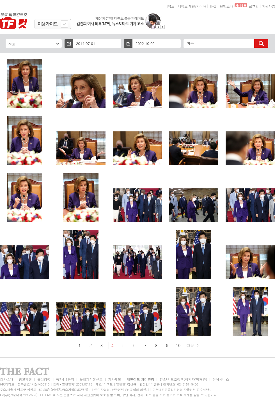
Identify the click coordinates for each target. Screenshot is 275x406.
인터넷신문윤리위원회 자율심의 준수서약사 (182, 389)
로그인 (254, 6)
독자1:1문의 (65, 379)
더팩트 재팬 (186, 6)
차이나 (201, 6)
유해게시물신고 (90, 379)
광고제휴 (25, 379)
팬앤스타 (226, 6)
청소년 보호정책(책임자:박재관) (183, 379)
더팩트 (170, 6)
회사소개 (6, 379)
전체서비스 (220, 379)
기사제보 (114, 379)
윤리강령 (44, 379)
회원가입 (268, 6)
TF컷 (212, 6)
